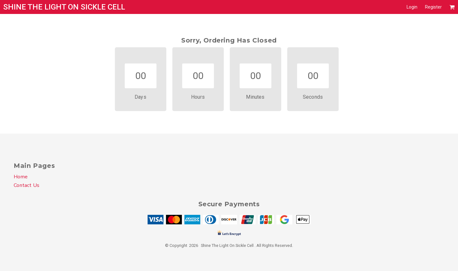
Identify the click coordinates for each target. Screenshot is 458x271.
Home (21, 176)
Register (433, 7)
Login (412, 7)
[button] (452, 7)
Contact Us (26, 185)
